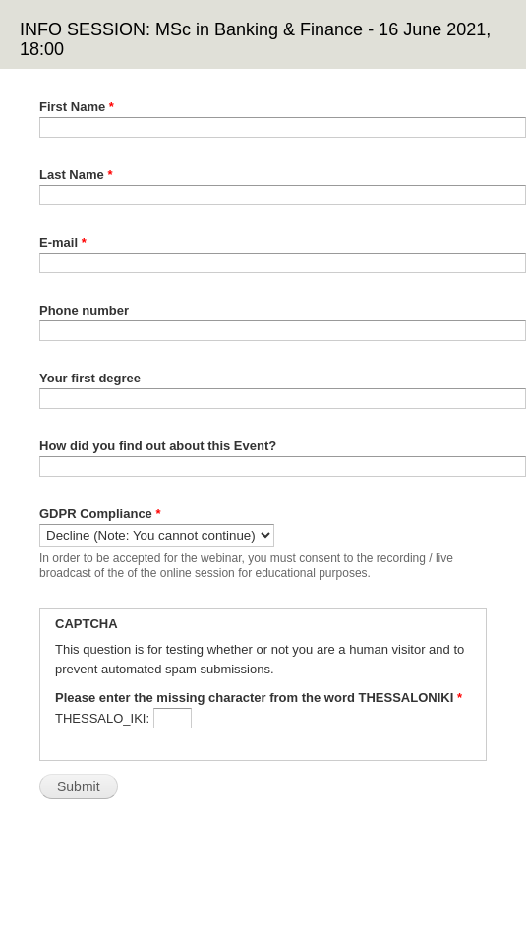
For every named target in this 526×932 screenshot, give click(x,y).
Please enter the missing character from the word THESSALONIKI (258, 697)
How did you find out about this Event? (157, 445)
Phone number (84, 310)
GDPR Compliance (100, 513)
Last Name (75, 174)
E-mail (63, 242)
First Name (76, 106)
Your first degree (90, 378)
